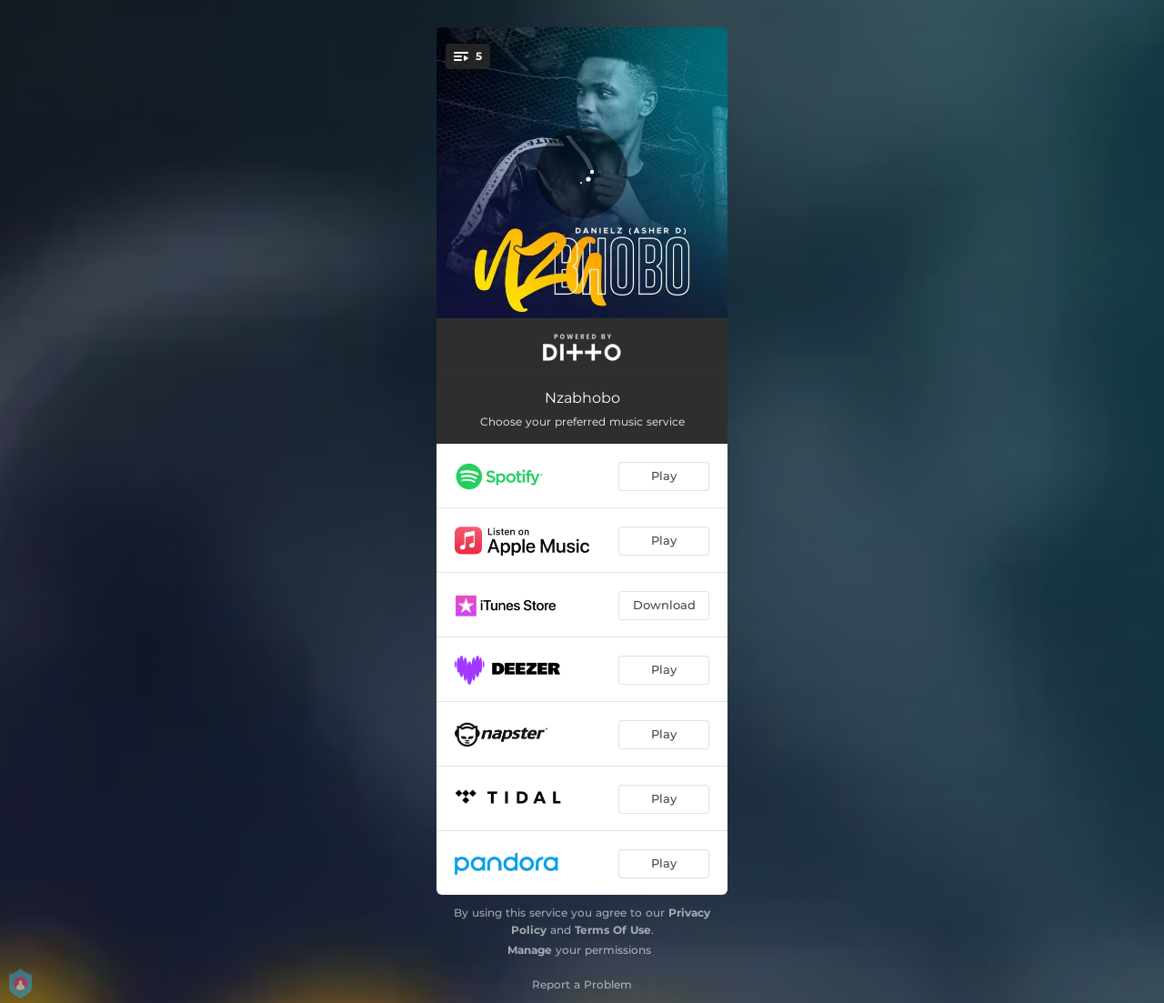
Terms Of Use (613, 930)
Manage (529, 950)
